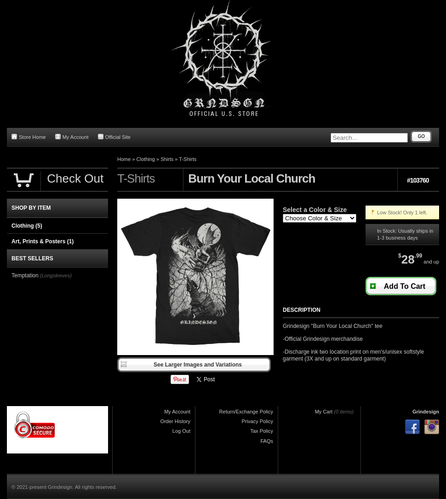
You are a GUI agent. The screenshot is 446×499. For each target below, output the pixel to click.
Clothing (146, 159)
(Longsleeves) (56, 275)
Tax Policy (261, 431)
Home (124, 159)
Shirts (166, 159)
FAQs (266, 441)
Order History (175, 421)
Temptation (25, 275)
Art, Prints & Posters (42, 241)
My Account (72, 137)
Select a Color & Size (315, 209)
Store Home (28, 137)
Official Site (114, 137)
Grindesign (425, 411)
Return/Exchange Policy (246, 411)
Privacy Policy (257, 421)
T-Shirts (187, 159)
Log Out (181, 431)
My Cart (324, 411)
